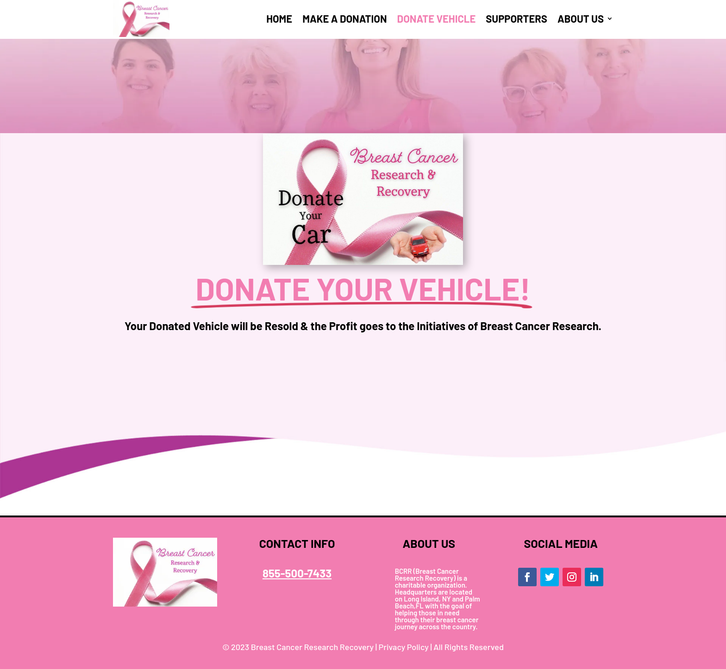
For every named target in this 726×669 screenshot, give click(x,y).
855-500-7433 (297, 573)
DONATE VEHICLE (436, 18)
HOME (279, 18)
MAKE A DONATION (344, 18)
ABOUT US (580, 18)
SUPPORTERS (516, 18)
